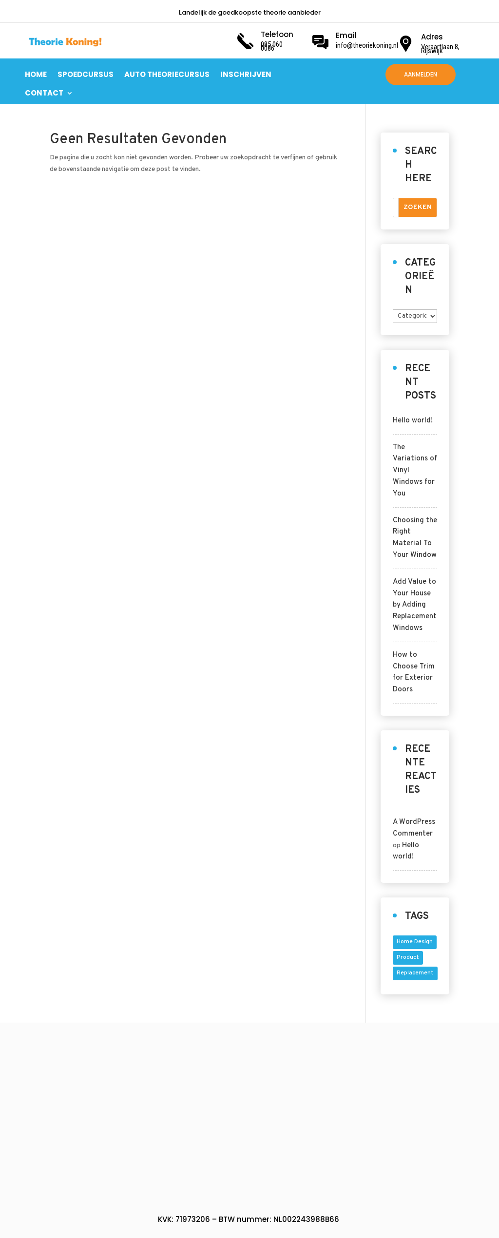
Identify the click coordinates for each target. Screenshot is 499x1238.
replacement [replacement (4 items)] (415, 973)
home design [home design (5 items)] (415, 942)
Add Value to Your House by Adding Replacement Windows (415, 605)
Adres (432, 37)
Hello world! (413, 420)
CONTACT (44, 93)
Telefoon (277, 34)
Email (346, 35)
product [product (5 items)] (408, 957)
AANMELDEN (420, 74)
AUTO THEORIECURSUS (167, 74)
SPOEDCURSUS (86, 74)
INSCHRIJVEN (245, 74)
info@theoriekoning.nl (367, 45)
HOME (36, 74)
